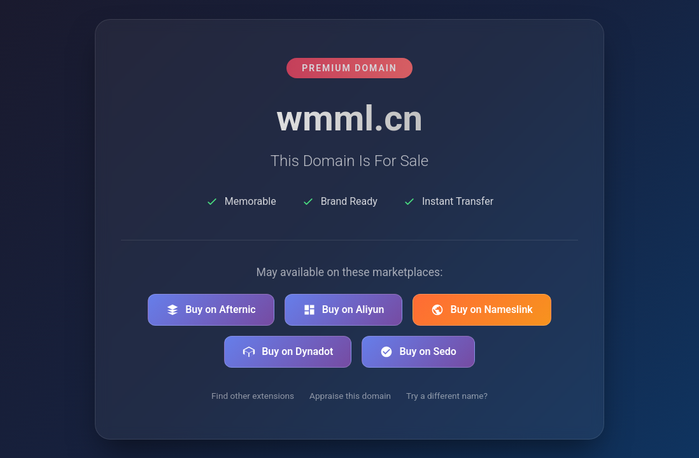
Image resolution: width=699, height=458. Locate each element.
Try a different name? (447, 396)
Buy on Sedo (418, 351)
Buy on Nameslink (481, 309)
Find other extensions (252, 396)
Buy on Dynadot (288, 351)
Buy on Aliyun (344, 309)
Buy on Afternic (211, 309)
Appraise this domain (350, 396)
